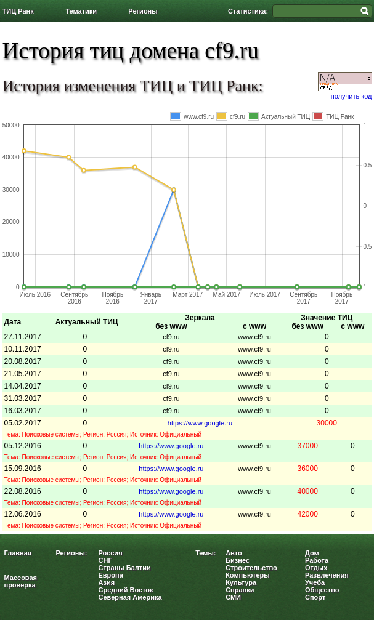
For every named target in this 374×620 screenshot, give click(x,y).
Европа (111, 575)
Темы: (205, 553)
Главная (18, 553)
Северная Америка (130, 597)
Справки (240, 590)
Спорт (315, 597)
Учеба (315, 582)
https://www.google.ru (200, 423)
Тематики (81, 11)
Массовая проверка (21, 581)
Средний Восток (126, 590)
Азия (107, 582)
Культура (241, 582)
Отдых (316, 567)
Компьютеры (248, 575)
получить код (351, 96)
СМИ (233, 597)
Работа (316, 560)
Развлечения (327, 575)
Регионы (142, 11)
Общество (322, 590)
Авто (234, 553)
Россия (111, 553)
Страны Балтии (125, 567)
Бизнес (238, 560)
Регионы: (71, 553)
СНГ (105, 560)
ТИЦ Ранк (18, 11)
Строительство (251, 567)
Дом (312, 553)
